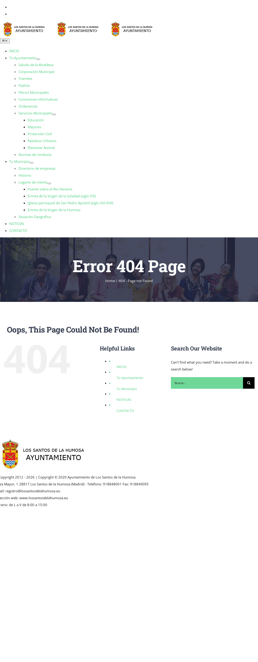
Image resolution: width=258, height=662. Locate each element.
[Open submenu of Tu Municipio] (31, 162)
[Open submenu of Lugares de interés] (49, 183)
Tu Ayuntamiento (130, 378)
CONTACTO (125, 410)
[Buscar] (249, 383)
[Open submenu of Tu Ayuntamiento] (38, 59)
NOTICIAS (124, 399)
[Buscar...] (207, 383)
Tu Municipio (127, 389)
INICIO (121, 367)
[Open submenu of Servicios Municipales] (54, 114)
